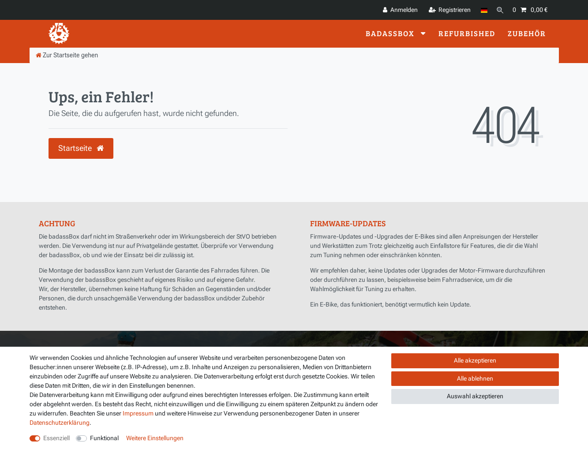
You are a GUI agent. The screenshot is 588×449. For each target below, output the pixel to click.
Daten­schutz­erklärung (60, 422)
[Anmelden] (398, 10)
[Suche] (499, 10)
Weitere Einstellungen (155, 438)
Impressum (138, 413)
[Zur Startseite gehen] (67, 55)
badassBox (391, 33)
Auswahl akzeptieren (475, 396)
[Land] (482, 10)
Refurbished (466, 33)
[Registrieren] (448, 10)
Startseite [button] (81, 148)
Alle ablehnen (475, 378)
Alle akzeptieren (475, 360)
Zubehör (527, 33)
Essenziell (56, 438)
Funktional (104, 438)
